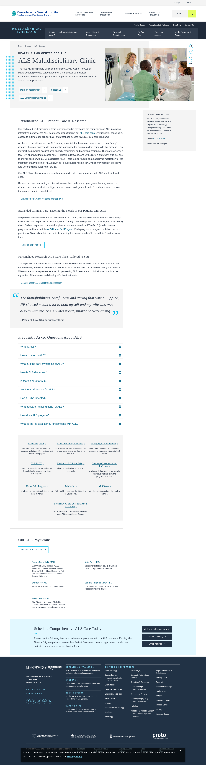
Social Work (161, 691)
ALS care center (88, 133)
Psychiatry (160, 682)
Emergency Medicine (113, 694)
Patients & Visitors (133, 13)
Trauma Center (162, 705)
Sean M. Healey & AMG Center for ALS (27, 30)
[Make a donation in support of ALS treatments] (58, 89)
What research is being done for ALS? (42, 406)
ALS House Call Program (60, 229)
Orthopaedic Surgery (139, 694)
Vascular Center (162, 714)
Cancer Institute (111, 675)
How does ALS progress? (35, 415)
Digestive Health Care (113, 689)
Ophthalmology (137, 687)
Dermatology (110, 685)
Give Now (177, 25)
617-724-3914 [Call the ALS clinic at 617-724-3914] (159, 138)
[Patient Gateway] (157, 637)
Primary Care (161, 678)
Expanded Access (158, 33)
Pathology (135, 706)
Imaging (108, 703)
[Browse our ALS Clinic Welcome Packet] (35, 98)
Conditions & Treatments (106, 13)
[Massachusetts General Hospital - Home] (44, 667)
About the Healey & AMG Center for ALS (63, 33)
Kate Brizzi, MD (92, 562)
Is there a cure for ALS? (33, 380)
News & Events (75, 693)
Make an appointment (31, 245)
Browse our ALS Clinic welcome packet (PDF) (42, 199)
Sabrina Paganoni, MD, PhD (98, 583)
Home (20, 46)
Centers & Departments (120, 667)
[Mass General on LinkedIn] (50, 701)
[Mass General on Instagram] (39, 701)
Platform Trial (141, 33)
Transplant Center (163, 700)
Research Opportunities (119, 33)
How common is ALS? (33, 355)
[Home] (40, 13)
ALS (35, 46)
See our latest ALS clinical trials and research (41, 283)
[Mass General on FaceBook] (28, 701)
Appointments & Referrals (159, 25)
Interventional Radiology (114, 708)
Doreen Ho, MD (39, 583)
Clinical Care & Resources (92, 33)
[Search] (184, 13)
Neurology (28, 46)
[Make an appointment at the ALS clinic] (32, 89)
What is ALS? (28, 346)
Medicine (108, 712)
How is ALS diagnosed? (34, 372)
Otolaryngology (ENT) (139, 699)
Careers (71, 680)
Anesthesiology (111, 670)
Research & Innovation (154, 13)
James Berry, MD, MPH (43, 562)
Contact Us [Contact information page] (33, 694)
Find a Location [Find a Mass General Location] (36, 690)
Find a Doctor (139, 25)
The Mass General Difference (84, 13)
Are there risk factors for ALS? (37, 389)
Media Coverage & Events (183, 33)
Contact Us (189, 25)
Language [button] (177, 3)
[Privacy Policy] (74, 756)
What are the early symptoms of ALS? (42, 363)
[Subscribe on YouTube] (44, 701)
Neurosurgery (136, 670)
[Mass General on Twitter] (34, 701)
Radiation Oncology (164, 687)
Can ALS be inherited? (33, 398)
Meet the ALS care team (33, 549)
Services (42, 46)
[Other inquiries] (157, 644)
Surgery (159, 696)
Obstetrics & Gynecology (140, 682)
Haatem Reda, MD (41, 598)
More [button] (190, 3)
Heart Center (110, 698)
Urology (159, 709)
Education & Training (79, 667)
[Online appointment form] (157, 629)
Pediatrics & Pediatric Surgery (142, 711)
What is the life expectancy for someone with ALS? (49, 423)
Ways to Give (74, 706)
